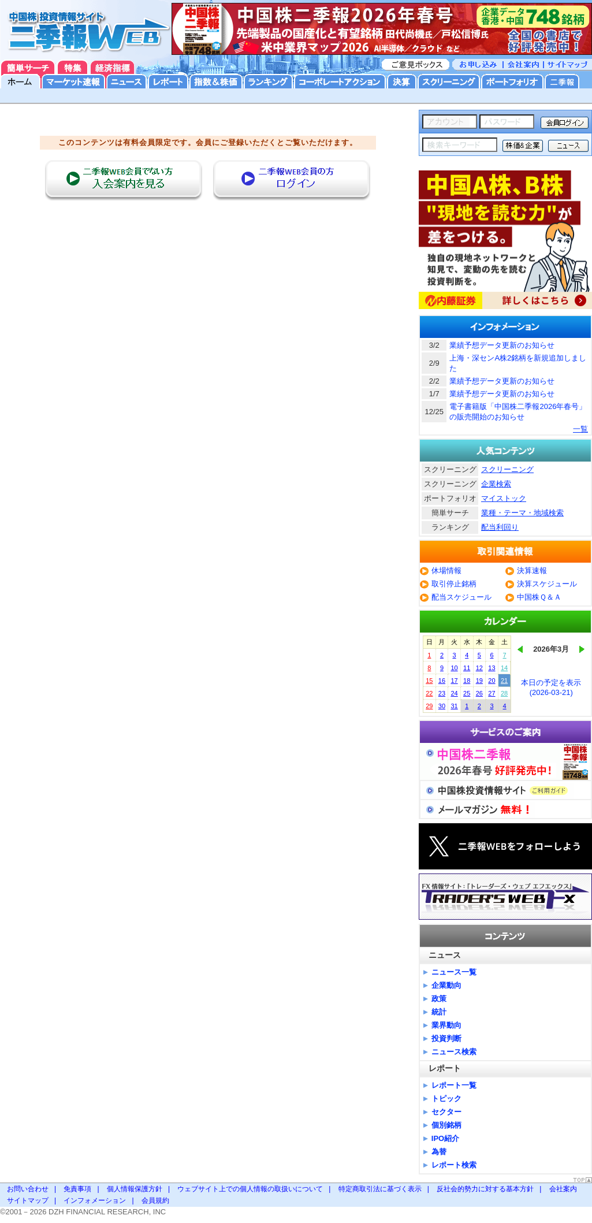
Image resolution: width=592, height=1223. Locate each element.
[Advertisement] (208, 229)
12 (479, 667)
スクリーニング (507, 469)
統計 (438, 1012)
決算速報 (532, 570)
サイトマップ (28, 1200)
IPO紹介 (445, 1138)
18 (466, 680)
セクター (446, 1111)
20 (491, 680)
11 (466, 667)
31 (453, 705)
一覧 (580, 429)
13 (491, 667)
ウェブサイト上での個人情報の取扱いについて (250, 1189)
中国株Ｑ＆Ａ (539, 597)
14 (504, 667)
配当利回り (500, 527)
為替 (438, 1151)
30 (441, 705)
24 (453, 693)
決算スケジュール (547, 583)
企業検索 (496, 483)
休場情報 (446, 570)
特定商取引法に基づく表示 (380, 1189)
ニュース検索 (453, 1051)
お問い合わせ (28, 1189)
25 (466, 693)
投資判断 (446, 1038)
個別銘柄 (446, 1125)
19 (479, 680)
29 (429, 705)
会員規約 (155, 1200)
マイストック (503, 498)
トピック (446, 1098)
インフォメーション (95, 1200)
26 (479, 693)
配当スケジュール (461, 597)
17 (453, 680)
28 (504, 693)
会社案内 (563, 1189)
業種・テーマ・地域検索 (522, 512)
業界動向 (446, 1025)
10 (453, 667)
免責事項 (77, 1189)
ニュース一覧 (453, 972)
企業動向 (446, 985)
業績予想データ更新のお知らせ (501, 345)
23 (441, 693)
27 (491, 693)
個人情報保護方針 (134, 1189)
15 (429, 680)
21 (504, 680)
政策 (438, 998)
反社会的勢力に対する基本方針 (485, 1189)
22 (429, 693)
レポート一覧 (453, 1085)
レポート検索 (453, 1165)
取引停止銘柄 (453, 583)
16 (441, 680)
